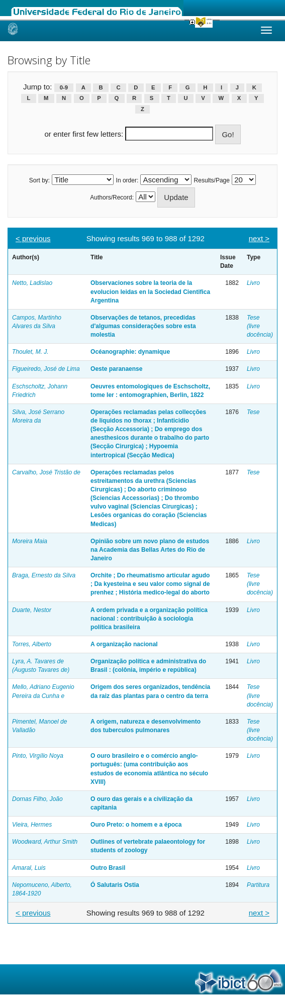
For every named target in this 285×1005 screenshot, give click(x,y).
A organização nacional (124, 644)
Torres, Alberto (31, 644)
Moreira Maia (29, 541)
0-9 (64, 87)
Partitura (258, 884)
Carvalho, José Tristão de (46, 472)
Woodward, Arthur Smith (44, 841)
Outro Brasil (107, 867)
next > (259, 238)
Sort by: (39, 180)
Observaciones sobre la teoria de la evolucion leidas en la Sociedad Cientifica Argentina (150, 291)
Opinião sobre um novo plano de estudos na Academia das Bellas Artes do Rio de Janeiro (149, 550)
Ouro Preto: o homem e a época (135, 824)
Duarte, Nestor (31, 610)
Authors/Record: (112, 197)
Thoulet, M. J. (30, 351)
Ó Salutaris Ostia (114, 884)
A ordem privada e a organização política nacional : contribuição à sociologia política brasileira (149, 619)
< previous (33, 238)
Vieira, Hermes (32, 824)
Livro (253, 282)
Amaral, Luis (29, 867)
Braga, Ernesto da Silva (43, 575)
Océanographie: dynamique (130, 351)
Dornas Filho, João (37, 798)
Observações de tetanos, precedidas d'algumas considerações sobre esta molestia (143, 326)
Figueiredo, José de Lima (46, 368)
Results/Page (212, 180)
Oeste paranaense (116, 368)
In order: (127, 180)
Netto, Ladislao (32, 282)
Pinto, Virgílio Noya (37, 755)
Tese (253, 412)
